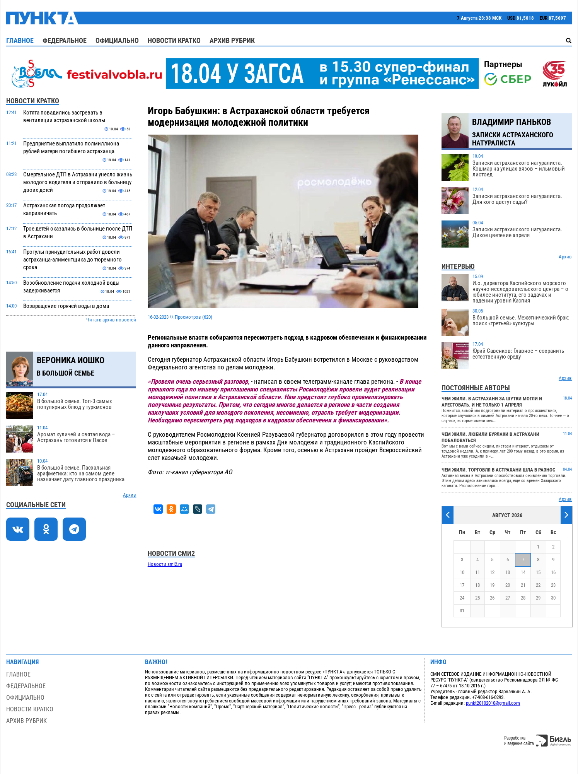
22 (538, 585)
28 (523, 598)
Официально (117, 40)
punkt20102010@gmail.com (493, 703)
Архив (129, 495)
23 (553, 585)
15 (538, 572)
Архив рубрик (232, 40)
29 (538, 598)
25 (477, 598)
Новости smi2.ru (165, 564)
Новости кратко (174, 40)
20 (507, 585)
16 (553, 572)
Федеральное (65, 40)
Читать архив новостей (111, 320)
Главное (20, 40)
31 (462, 610)
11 (477, 572)
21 (523, 585)
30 (553, 598)
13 (507, 572)
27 (507, 598)
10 (462, 572)
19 (492, 585)
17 (462, 585)
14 (523, 572)
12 (492, 572)
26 (492, 598)
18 (477, 585)
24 (462, 598)
